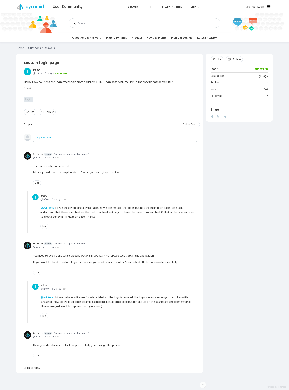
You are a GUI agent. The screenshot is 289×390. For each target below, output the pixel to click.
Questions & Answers (86, 37)
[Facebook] (212, 116)
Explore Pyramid (116, 37)
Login (28, 99)
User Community (68, 6)
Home (20, 48)
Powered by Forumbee (276, 387)
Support (196, 7)
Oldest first (189, 124)
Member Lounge (182, 37)
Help (150, 7)
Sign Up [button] (250, 6)
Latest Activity (207, 37)
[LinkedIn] (224, 116)
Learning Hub (172, 7)
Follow (50, 112)
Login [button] (260, 6)
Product (137, 37)
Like (32, 112)
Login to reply (43, 137)
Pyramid (132, 7)
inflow (36, 69)
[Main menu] (268, 6)
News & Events (157, 37)
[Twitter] (218, 116)
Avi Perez (42, 154)
